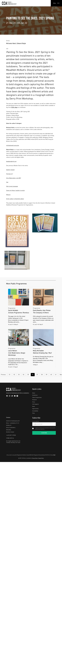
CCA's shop (14, 107)
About (33, 393)
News (33, 406)
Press (33, 402)
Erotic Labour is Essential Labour (15, 199)
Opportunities (35, 408)
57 (37, 374)
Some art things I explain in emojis (15, 190)
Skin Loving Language (12, 186)
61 (55, 374)
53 (19, 374)
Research (34, 399)
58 (42, 374)
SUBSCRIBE (44, 433)
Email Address (35, 421)
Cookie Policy (41, 458)
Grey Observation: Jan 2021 (13, 178)
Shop (33, 413)
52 (14, 374)
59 (46, 374)
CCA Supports (35, 404)
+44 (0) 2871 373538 (11, 435)
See (7, 182)
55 (28, 374)
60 (51, 374)
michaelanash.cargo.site (12, 145)
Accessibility (35, 411)
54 (23, 374)
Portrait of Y (9, 174)
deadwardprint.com (11, 161)
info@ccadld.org (10, 438)
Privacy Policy (35, 458)
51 (9, 374)
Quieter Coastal (10, 170)
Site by (52, 455)
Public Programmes (37, 397)
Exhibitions (34, 395)
